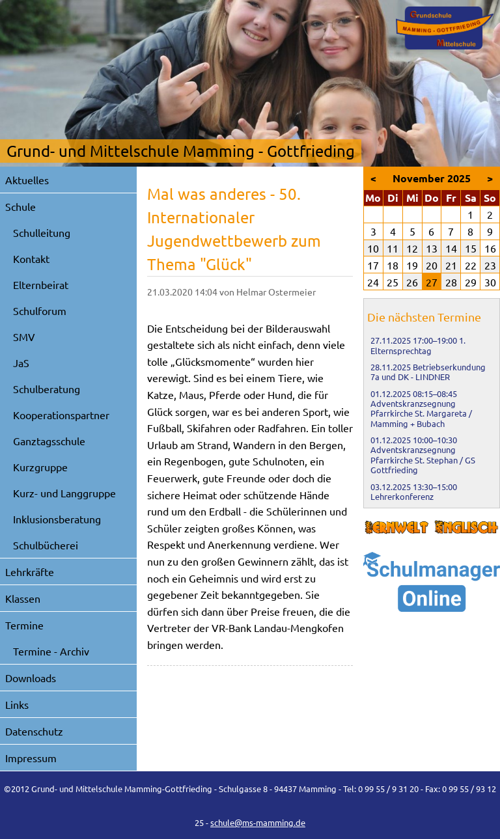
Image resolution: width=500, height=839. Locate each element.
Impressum (31, 757)
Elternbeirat (40, 284)
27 (432, 281)
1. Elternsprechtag (417, 345)
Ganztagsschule (49, 440)
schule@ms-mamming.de (257, 822)
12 (412, 247)
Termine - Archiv (51, 650)
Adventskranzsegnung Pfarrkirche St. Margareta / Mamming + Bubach (421, 413)
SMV (24, 336)
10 (373, 247)
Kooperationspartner (61, 414)
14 (451, 247)
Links (17, 704)
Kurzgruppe (40, 466)
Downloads (30, 677)
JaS (21, 362)
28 (451, 281)
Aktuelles (27, 179)
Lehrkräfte (29, 571)
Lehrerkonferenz (402, 496)
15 (471, 247)
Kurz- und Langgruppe (64, 492)
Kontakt (31, 258)
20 (432, 264)
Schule (20, 206)
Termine (24, 624)
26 (412, 281)
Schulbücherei (45, 544)
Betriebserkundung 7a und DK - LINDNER (428, 371)
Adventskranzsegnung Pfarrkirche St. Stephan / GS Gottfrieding (422, 459)
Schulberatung (46, 388)
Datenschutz (34, 730)
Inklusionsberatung (57, 518)
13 (432, 247)
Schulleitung (41, 232)
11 (392, 247)
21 (451, 264)
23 (490, 264)
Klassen (22, 598)
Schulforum (39, 310)
